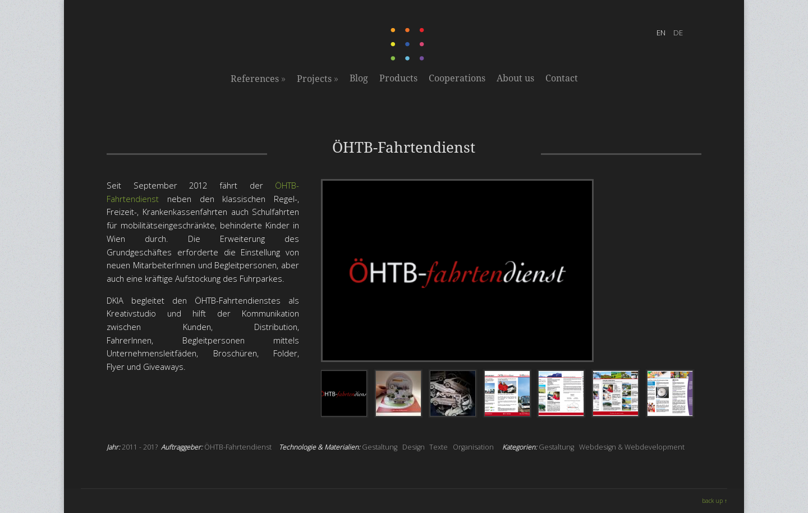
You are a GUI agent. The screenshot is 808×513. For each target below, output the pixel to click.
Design (413, 447)
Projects (317, 78)
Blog (359, 78)
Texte (438, 447)
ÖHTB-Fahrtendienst (238, 447)
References (258, 78)
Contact (561, 78)
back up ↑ (714, 501)
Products (398, 78)
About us (515, 78)
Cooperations (457, 78)
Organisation (473, 447)
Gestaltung (379, 447)
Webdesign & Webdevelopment (632, 447)
